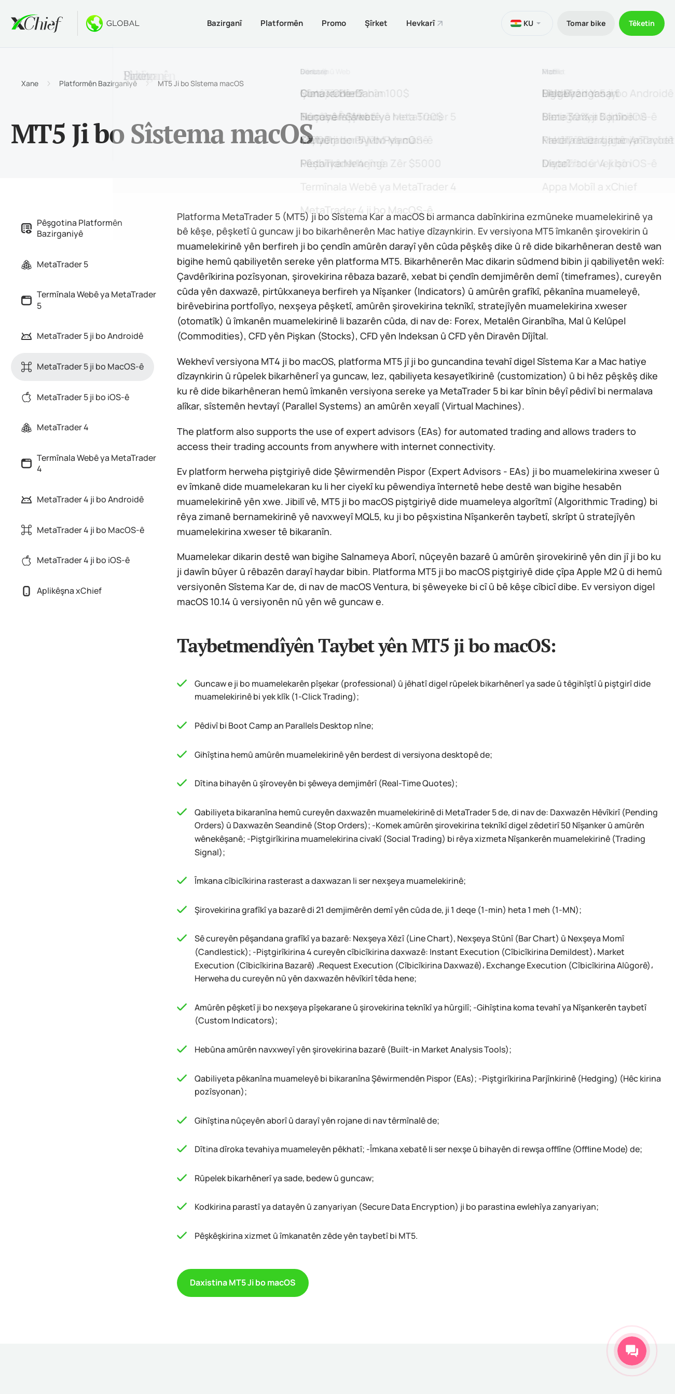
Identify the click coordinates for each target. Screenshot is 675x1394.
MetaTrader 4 (55, 426)
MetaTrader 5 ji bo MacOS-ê (82, 365)
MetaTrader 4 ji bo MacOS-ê (82, 528)
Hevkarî (421, 22)
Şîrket (375, 22)
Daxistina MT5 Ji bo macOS (243, 1281)
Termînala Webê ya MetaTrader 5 (88, 299)
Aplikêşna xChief (61, 589)
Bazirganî (217, 22)
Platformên (276, 22)
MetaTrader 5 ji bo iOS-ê (75, 395)
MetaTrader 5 (54, 262)
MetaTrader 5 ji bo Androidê (82, 334)
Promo (331, 22)
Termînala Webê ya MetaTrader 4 (88, 461)
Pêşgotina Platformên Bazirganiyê (71, 226)
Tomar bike (581, 23)
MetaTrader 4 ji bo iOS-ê (75, 559)
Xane (29, 82)
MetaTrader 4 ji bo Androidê (82, 498)
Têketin (641, 23)
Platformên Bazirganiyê (98, 82)
